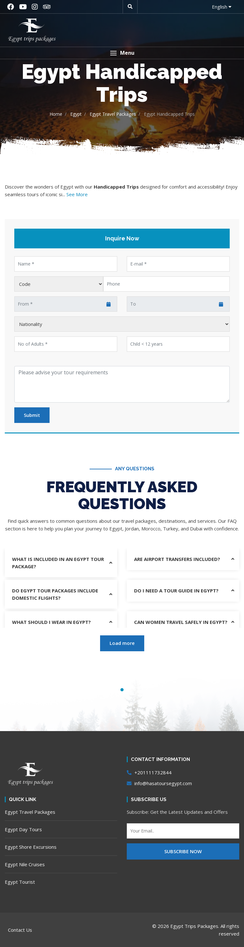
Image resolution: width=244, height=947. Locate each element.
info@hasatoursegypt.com (159, 783)
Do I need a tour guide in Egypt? (176, 590)
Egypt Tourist (20, 882)
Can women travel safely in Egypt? (180, 622)
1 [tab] (122, 689)
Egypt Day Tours (23, 829)
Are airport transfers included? (177, 559)
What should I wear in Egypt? (51, 622)
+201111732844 (149, 772)
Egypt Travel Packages (30, 812)
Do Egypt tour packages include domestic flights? (55, 594)
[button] (122, 53)
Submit (32, 415)
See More (77, 194)
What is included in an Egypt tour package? (58, 563)
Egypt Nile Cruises (25, 864)
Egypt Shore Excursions (31, 847)
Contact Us (20, 930)
